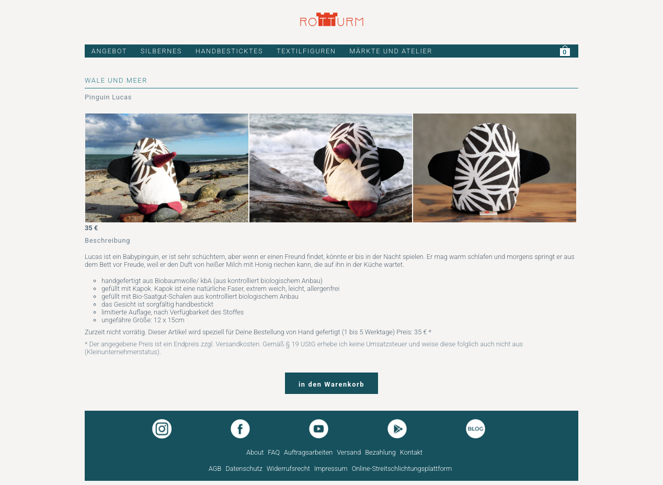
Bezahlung (380, 452)
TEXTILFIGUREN (306, 51)
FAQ (274, 452)
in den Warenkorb (331, 384)
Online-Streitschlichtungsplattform (402, 468)
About (255, 452)
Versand (349, 452)
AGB (215, 468)
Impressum (331, 468)
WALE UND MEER (116, 80)
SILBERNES (161, 51)
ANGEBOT (109, 51)
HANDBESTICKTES (230, 51)
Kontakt (411, 452)
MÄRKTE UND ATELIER (390, 51)
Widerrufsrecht (288, 468)
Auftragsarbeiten (308, 452)
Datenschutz (243, 468)
